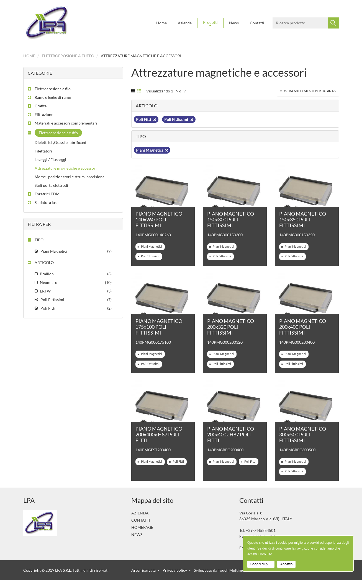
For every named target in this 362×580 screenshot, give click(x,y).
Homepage (142, 527)
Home (161, 22)
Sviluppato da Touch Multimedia (221, 570)
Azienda (185, 22)
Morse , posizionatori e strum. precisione (69, 176)
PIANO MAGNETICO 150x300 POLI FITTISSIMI (230, 219)
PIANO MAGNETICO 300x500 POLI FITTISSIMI (302, 434)
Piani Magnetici (152, 150)
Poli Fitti (146, 119)
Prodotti (210, 23)
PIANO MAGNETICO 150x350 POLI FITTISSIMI (302, 219)
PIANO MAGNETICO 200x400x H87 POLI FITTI (158, 434)
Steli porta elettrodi (51, 185)
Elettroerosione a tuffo (68, 55)
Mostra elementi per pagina (308, 91)
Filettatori (43, 151)
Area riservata (143, 570)
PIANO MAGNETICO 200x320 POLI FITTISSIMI (230, 327)
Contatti (257, 22)
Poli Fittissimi (178, 119)
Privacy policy (175, 570)
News (234, 22)
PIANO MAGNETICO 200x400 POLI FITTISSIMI (302, 327)
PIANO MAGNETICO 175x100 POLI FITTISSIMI (158, 327)
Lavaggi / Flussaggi (50, 159)
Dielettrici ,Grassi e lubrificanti (61, 142)
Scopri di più (260, 564)
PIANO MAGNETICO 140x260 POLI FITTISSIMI (158, 219)
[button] (49, 88)
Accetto (286, 564)
